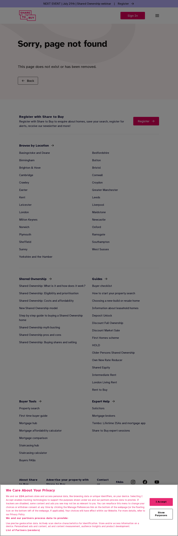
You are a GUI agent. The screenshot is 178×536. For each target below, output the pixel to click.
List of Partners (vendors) (23, 530)
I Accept (161, 501)
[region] (89, 510)
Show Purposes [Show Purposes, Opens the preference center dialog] (161, 514)
